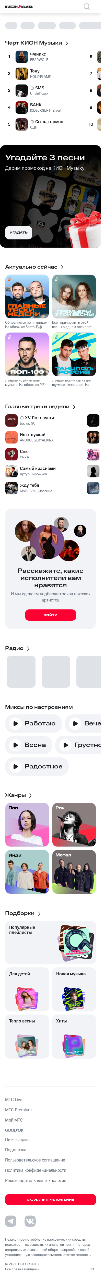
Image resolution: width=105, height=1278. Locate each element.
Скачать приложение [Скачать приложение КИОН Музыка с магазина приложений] (51, 1200)
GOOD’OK (14, 1130)
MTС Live (13, 1100)
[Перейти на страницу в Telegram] (10, 1221)
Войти (51, 615)
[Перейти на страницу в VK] (30, 1221)
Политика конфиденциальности (35, 1170)
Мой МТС (14, 1120)
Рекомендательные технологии (35, 1181)
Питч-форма (17, 1140)
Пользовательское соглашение (35, 1160)
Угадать (19, 232)
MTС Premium (18, 1110)
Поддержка (16, 1150)
